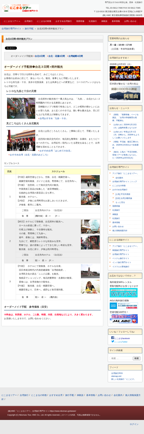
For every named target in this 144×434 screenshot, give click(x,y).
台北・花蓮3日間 (56, 56)
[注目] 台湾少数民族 (124, 198)
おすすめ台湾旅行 (64, 21)
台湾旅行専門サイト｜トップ (124, 181)
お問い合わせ (130, 21)
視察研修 (80, 21)
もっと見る (120, 202)
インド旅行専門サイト (121, 262)
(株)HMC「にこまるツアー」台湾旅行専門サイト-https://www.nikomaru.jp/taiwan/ (42, 411)
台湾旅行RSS (117, 373)
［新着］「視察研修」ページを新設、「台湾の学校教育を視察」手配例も (125, 117)
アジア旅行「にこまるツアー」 (125, 173)
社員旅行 (93, 21)
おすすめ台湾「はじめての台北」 (56, 150)
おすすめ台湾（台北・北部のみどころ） (29, 154)
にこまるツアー (9, 395)
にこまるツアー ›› (12, 21)
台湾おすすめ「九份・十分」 (54, 118)
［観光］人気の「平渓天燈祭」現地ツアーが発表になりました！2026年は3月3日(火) (125, 155)
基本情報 (116, 21)
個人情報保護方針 (119, 230)
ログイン (134, 424)
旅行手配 (69, 395)
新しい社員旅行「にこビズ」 (123, 379)
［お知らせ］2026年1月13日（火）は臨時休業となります (124, 126)
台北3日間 (40, 56)
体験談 (104, 21)
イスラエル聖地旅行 (120, 267)
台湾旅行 (28, 21)
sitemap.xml (116, 376)
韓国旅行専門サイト (120, 250)
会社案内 (119, 178)
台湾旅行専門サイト (120, 254)
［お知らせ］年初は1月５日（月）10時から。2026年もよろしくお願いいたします (125, 135)
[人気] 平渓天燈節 (123, 194)
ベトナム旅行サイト (120, 258)
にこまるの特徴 (44, 21)
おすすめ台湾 (55, 395)
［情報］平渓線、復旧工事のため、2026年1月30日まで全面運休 (125, 145)
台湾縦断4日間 (75, 56)
